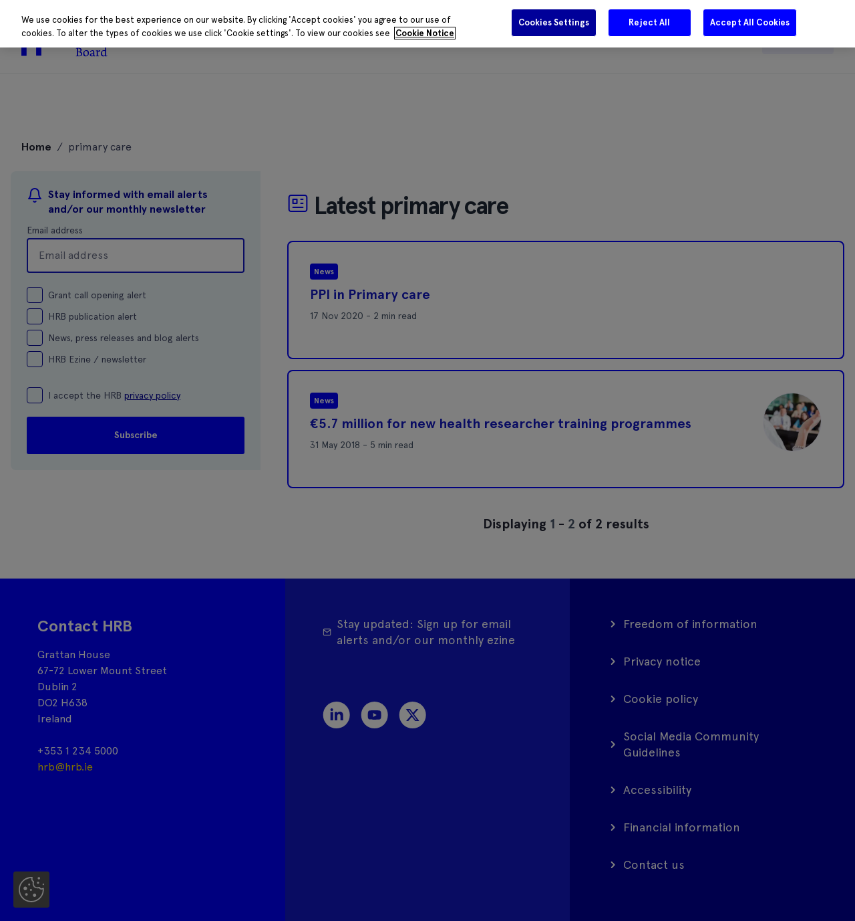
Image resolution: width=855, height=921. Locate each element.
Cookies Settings (553, 22)
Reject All (649, 22)
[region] (427, 23)
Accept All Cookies (750, 22)
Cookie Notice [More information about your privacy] (424, 33)
